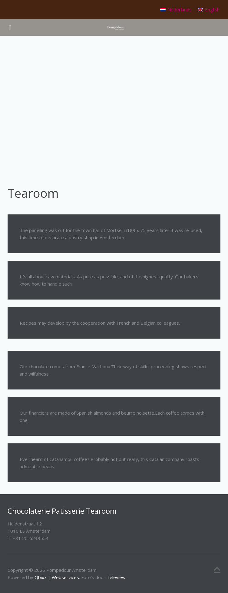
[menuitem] (176, 9)
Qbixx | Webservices (57, 577)
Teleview (116, 577)
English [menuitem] (212, 9)
